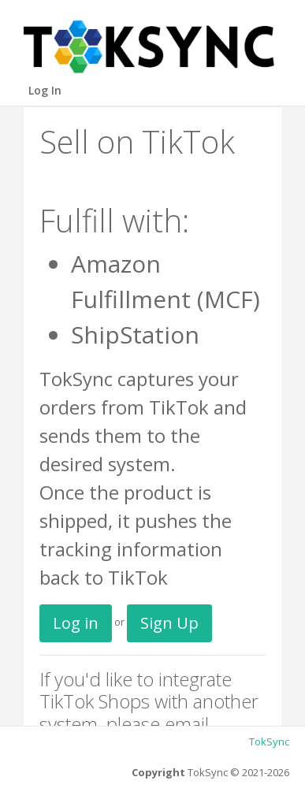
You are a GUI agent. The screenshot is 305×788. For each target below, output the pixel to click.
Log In (44, 90)
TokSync (269, 741)
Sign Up (169, 623)
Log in (76, 623)
